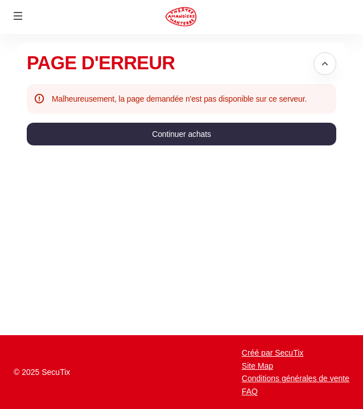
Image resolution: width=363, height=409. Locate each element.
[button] (18, 16)
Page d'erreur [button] (101, 63)
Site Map (257, 365)
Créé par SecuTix (272, 352)
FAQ (250, 391)
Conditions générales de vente (295, 378)
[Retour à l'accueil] (181, 17)
